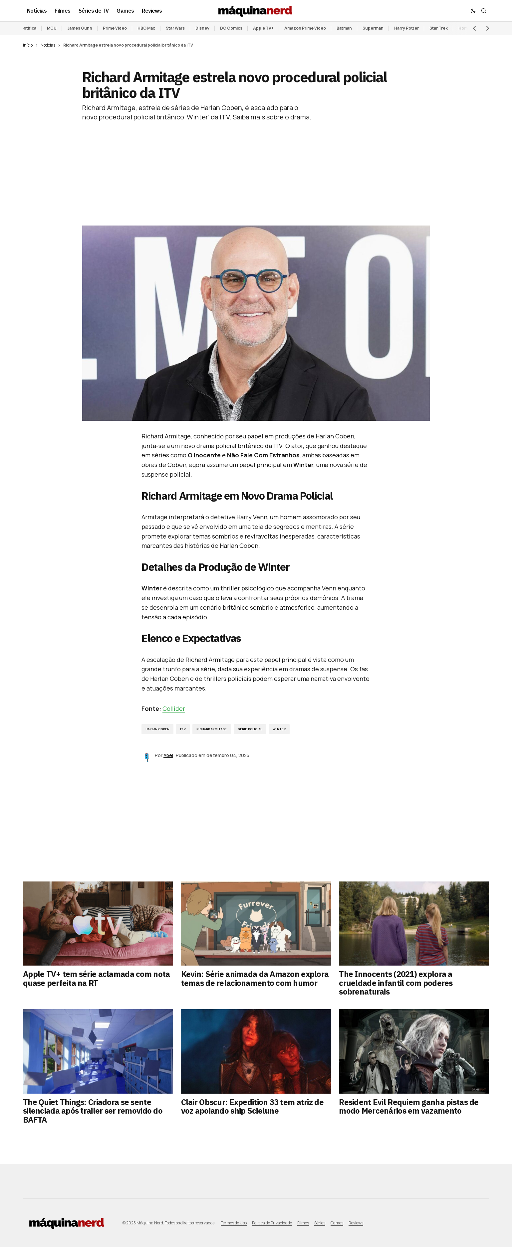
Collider (173, 708)
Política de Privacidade (272, 1223)
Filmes (303, 1223)
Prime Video (115, 28)
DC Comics (231, 28)
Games (337, 1223)
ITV (183, 729)
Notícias (48, 45)
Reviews (356, 1223)
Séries (319, 1223)
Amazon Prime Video (305, 28)
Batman (344, 28)
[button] (473, 11)
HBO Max (146, 28)
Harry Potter (406, 28)
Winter (279, 729)
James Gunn (79, 28)
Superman (373, 28)
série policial (250, 729)
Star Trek (438, 28)
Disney (202, 28)
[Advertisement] (256, 168)
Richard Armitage (211, 729)
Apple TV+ (263, 28)
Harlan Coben (157, 729)
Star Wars (175, 28)
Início (28, 45)
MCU (52, 28)
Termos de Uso (234, 1223)
